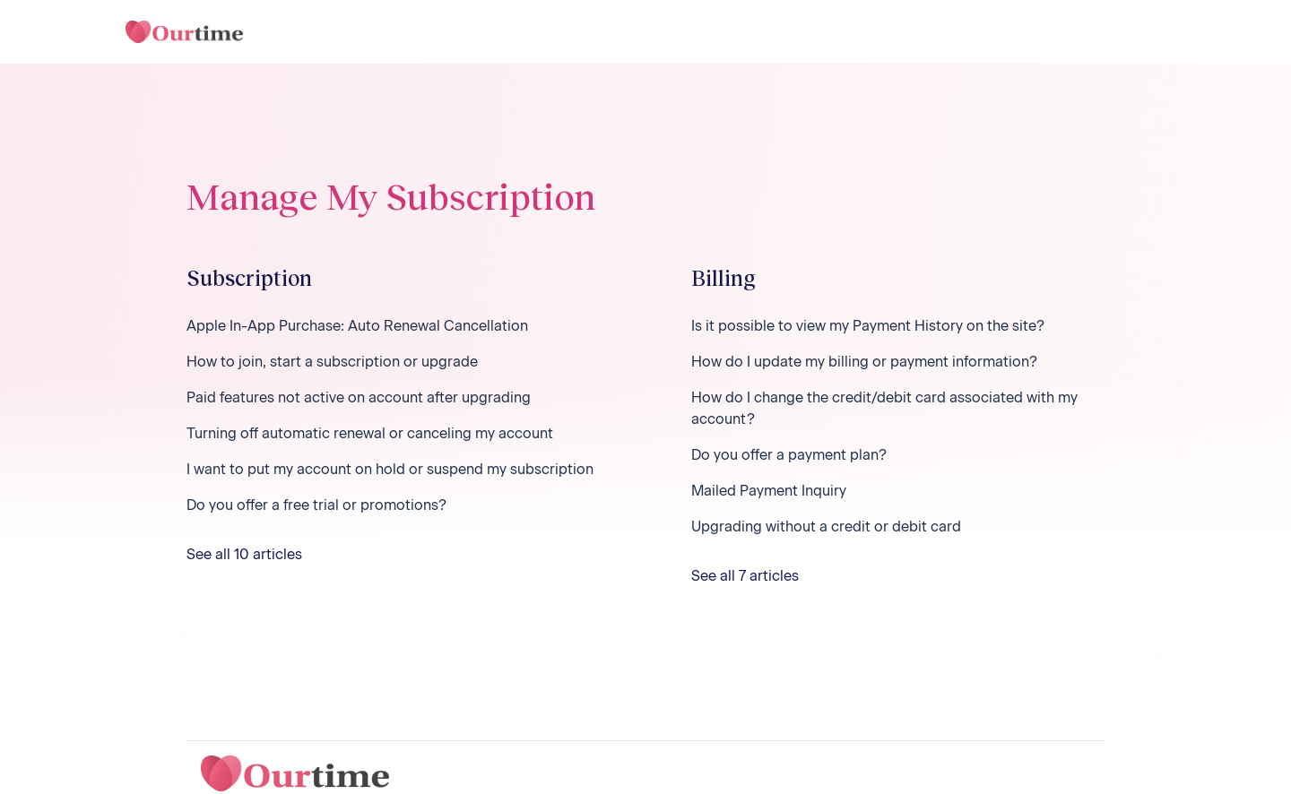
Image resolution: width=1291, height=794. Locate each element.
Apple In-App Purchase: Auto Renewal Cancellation (357, 325)
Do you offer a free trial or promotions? (316, 505)
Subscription (249, 277)
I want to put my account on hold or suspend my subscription (390, 469)
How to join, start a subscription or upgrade (332, 361)
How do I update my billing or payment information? (864, 361)
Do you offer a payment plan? (789, 454)
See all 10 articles (244, 554)
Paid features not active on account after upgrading (358, 397)
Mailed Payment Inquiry (768, 490)
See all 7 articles (745, 575)
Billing (723, 277)
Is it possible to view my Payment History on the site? (867, 325)
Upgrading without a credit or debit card (826, 526)
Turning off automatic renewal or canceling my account (369, 433)
